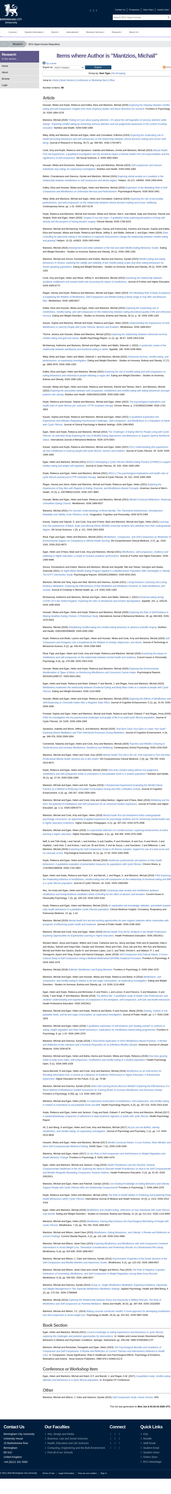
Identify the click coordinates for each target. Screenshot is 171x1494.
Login (4, 85)
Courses (12, 32)
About (5, 72)
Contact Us (120, 10)
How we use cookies (87, 1473)
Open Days (148, 10)
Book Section (67, 80)
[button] (98, 67)
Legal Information (66, 1473)
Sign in (104, 1473)
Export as (48, 67)
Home (5, 66)
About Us (134, 32)
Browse (6, 78)
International (72, 32)
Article (55, 80)
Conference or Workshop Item (91, 80)
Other (112, 80)
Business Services (95, 32)
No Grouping (118, 73)
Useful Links (163, 10)
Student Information (34, 32)
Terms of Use (49, 1473)
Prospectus (134, 10)
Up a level (49, 63)
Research (117, 32)
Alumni (55, 32)
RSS (166, 67)
